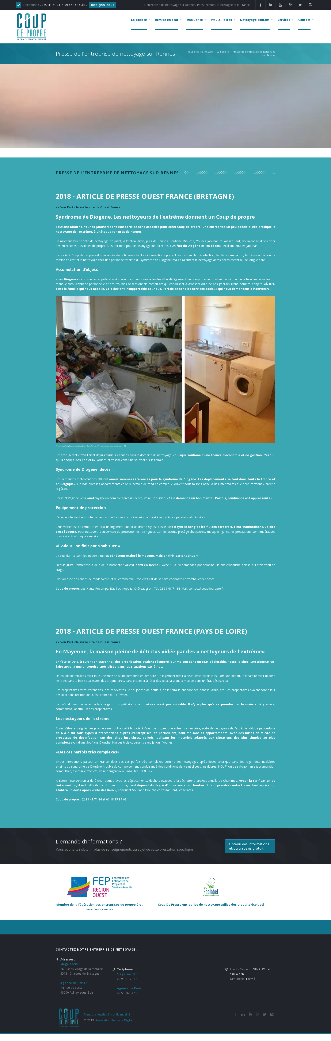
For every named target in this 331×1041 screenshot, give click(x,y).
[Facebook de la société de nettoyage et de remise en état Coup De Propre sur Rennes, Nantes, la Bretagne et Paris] (235, 1014)
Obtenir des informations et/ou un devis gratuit (249, 846)
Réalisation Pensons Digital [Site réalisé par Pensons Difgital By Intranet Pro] (114, 1020)
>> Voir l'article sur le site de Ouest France (88, 207)
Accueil (209, 52)
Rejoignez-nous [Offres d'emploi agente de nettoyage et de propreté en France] (102, 5)
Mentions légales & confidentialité (107, 1014)
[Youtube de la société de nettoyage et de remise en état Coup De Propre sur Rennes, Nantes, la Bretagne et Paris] (250, 1014)
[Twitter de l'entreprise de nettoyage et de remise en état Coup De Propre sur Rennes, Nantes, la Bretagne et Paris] (264, 1014)
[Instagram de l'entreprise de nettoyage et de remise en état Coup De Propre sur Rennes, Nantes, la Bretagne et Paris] (271, 1014)
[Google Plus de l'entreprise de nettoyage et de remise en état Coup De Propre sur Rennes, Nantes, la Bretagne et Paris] (257, 1014)
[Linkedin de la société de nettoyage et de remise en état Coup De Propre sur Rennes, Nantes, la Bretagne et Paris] (270, 5)
